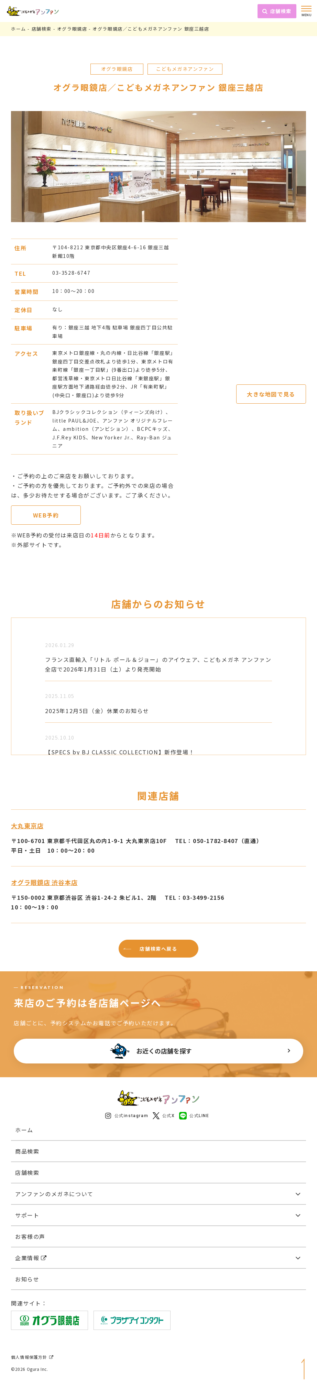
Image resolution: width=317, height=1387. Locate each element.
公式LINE (194, 1116)
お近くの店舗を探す (151, 1051)
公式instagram (126, 1115)
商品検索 (27, 1151)
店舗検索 (277, 11)
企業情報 (31, 1258)
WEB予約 (46, 515)
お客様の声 (30, 1236)
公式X (164, 1115)
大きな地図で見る (271, 394)
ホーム (18, 28)
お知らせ (27, 1279)
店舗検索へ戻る (158, 948)
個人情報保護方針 (32, 1357)
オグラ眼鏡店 (72, 28)
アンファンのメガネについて (54, 1194)
